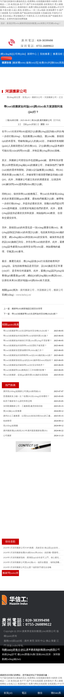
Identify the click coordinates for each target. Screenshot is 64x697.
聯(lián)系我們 (57, 67)
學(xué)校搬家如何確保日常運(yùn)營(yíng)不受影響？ (27, 340)
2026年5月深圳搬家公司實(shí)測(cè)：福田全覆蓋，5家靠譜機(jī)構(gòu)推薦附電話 (32, 562)
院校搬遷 (45, 54)
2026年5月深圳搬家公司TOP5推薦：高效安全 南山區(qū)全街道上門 (32, 548)
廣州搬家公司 (27, 290)
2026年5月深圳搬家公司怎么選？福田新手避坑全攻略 (27, 567)
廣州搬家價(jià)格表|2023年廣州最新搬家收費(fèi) (25, 430)
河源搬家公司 (50, 97)
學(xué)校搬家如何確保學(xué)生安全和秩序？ (24, 365)
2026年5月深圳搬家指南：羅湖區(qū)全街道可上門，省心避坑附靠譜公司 (32, 557)
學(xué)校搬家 (11, 131)
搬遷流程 (57, 54)
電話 (24, 693)
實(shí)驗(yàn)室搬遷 (12, 411)
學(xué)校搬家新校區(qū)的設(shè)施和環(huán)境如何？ (28, 360)
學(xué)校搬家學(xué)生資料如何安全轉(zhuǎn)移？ (35, 314)
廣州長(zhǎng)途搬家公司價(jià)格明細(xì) (22, 391)
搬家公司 (58, 290)
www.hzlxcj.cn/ (23, 295)
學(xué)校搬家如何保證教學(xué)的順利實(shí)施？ (25, 336)
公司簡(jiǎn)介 (19, 58)
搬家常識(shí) (6, 67)
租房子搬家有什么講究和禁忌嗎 (17, 401)
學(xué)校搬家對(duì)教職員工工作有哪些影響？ (24, 370)
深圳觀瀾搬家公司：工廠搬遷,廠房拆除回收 (23, 406)
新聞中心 (32, 54)
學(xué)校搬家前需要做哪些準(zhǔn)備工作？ (23, 350)
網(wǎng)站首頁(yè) (6, 58)
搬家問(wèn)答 (19, 67)
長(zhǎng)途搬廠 (10, 425)
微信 (40, 693)
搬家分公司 (37, 97)
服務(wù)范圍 (32, 67)
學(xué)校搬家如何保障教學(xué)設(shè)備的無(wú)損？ (28, 355)
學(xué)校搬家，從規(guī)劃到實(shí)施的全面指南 (25, 375)
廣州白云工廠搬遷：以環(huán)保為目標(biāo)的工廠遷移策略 (28, 416)
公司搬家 (7, 435)
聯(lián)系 (56, 693)
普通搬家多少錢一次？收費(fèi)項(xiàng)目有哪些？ (26, 396)
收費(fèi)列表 (44, 67)
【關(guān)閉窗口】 (31, 124)
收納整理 (7, 421)
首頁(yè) (26, 97)
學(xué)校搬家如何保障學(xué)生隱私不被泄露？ (25, 345)
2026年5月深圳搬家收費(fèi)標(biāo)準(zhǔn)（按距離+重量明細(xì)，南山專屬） (32, 552)
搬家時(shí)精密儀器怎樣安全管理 (27, 308)
